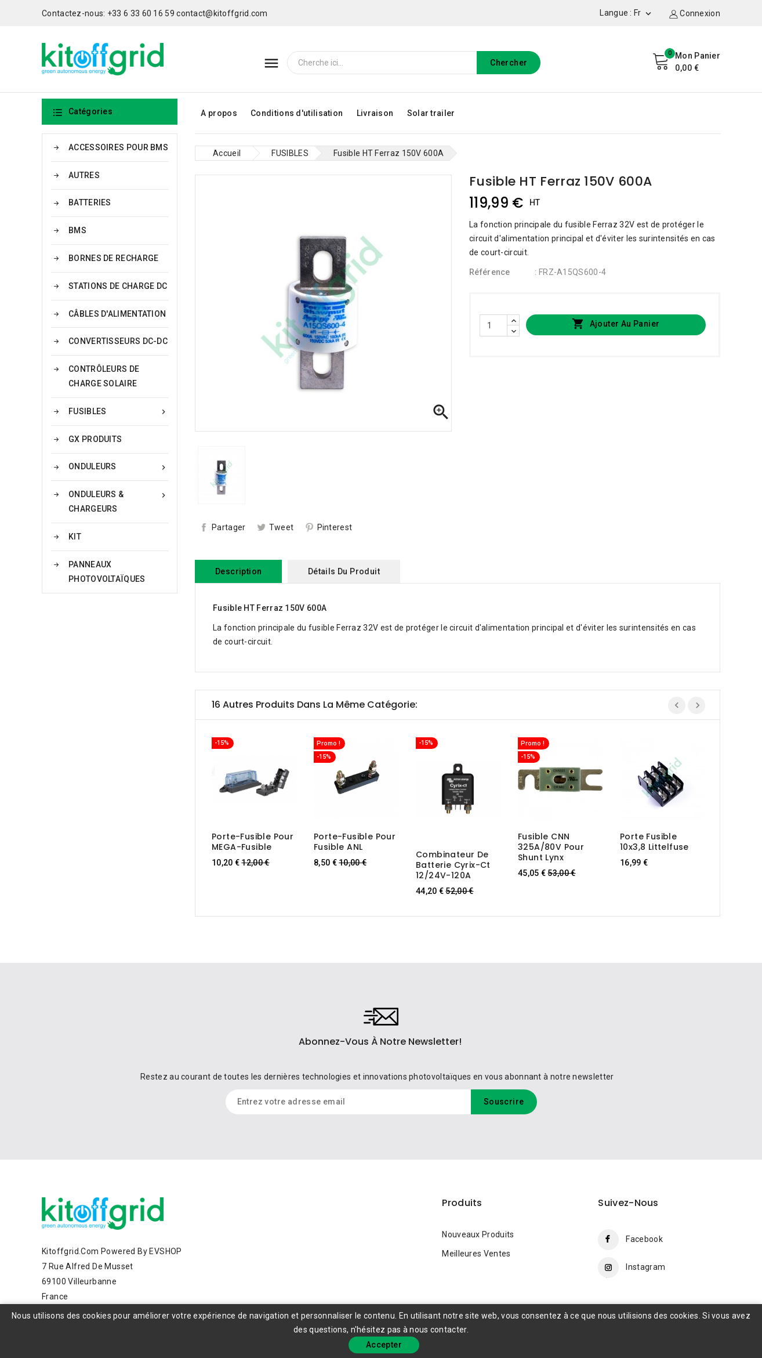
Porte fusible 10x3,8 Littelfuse (654, 841)
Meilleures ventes (476, 1253)
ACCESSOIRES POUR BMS (118, 147)
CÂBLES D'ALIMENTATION (117, 313)
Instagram (645, 1267)
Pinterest (335, 527)
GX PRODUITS (95, 439)
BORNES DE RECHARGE (113, 258)
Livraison (375, 113)
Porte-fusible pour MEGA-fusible (252, 841)
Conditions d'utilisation (297, 113)
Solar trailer (431, 113)
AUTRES (84, 175)
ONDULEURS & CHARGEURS (118, 500)
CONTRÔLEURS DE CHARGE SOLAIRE (103, 376)
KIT (74, 536)
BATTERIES (89, 202)
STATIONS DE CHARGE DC (117, 286)
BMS (77, 230)
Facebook (644, 1239)
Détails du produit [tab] (344, 571)
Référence (489, 272)
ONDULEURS (118, 466)
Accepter (384, 1344)
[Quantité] (493, 325)
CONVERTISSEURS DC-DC (118, 341)
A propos (219, 113)
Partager (228, 527)
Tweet (281, 527)
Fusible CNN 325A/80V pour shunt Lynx (551, 847)
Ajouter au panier (615, 324)
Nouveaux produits (478, 1234)
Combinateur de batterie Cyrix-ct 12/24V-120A (453, 865)
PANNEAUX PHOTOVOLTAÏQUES (107, 572)
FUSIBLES (118, 411)
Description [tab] (238, 571)
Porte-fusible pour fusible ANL (354, 841)
